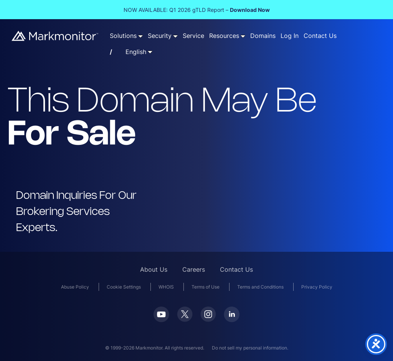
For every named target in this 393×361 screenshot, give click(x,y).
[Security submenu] (175, 36)
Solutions (123, 35)
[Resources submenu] (243, 36)
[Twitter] (185, 319)
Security (160, 35)
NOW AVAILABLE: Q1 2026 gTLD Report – (197, 10)
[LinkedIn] (231, 320)
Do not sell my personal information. (250, 348)
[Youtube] (161, 320)
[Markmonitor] (55, 38)
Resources (224, 35)
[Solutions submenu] (140, 36)
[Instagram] (208, 319)
